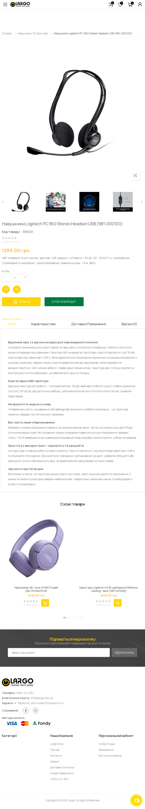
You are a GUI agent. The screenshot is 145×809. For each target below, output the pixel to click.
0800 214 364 (25, 693)
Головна (7, 33)
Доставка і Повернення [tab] (88, 324)
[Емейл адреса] (59, 652)
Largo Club (56, 744)
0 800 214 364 (59, 779)
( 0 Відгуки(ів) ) (11, 241)
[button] (111, 4)
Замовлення (106, 750)
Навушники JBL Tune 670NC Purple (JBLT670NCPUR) (36, 589)
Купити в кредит (64, 301)
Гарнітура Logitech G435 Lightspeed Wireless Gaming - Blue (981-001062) (108, 589)
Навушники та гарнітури (32, 33)
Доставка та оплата (62, 767)
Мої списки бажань (110, 755)
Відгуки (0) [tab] (129, 324)
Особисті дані (107, 744)
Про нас (55, 750)
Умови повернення (61, 773)
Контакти (56, 755)
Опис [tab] (11, 324)
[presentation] (3, 201)
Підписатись (124, 652)
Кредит (54, 761)
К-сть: (6, 271)
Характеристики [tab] (43, 324)
